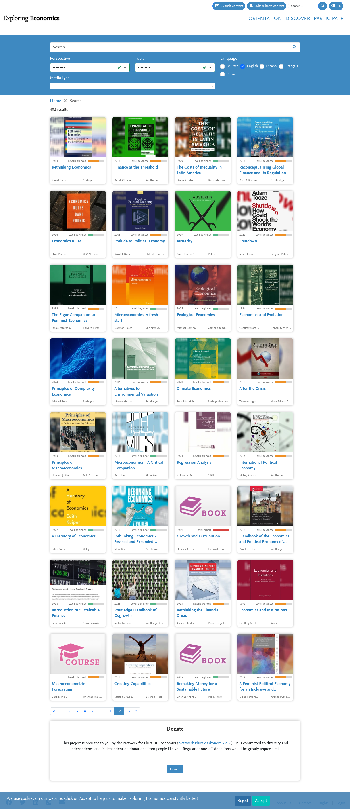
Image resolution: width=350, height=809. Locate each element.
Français (292, 66)
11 (110, 711)
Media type (60, 78)
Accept (261, 800)
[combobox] (132, 86)
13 (128, 711)
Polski (231, 74)
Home (55, 101)
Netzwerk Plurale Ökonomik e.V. (204, 743)
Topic (139, 59)
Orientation (265, 18)
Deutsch (233, 66)
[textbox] (132, 86)
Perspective (60, 59)
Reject (243, 800)
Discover (297, 18)
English (252, 66)
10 (100, 711)
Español (271, 66)
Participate (328, 18)
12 (119, 711)
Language (228, 59)
